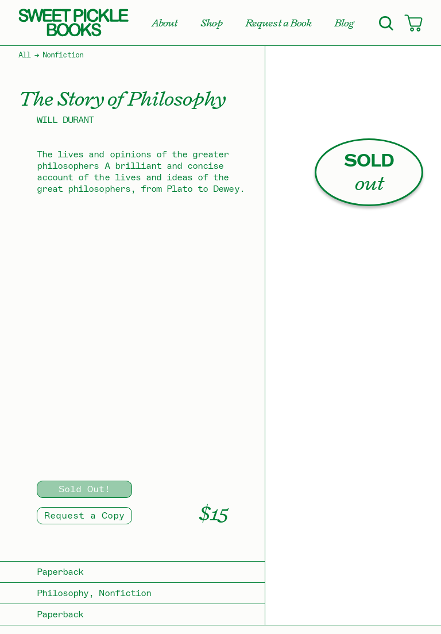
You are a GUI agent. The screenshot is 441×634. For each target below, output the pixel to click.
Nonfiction (62, 55)
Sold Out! (84, 489)
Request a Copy (84, 515)
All (24, 55)
